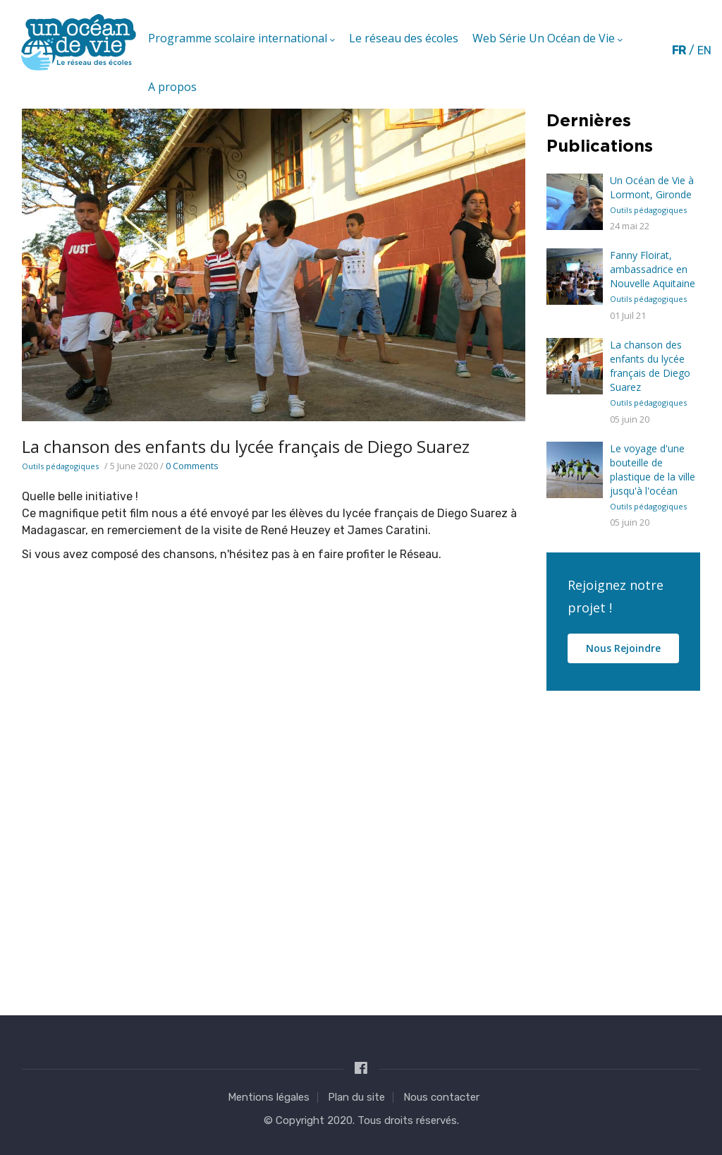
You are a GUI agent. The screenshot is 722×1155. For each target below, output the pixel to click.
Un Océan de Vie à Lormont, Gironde (652, 187)
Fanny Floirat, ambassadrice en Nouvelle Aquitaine (652, 269)
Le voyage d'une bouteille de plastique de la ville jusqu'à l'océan (652, 469)
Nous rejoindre (623, 648)
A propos (172, 87)
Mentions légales (269, 1097)
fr (679, 50)
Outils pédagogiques (60, 466)
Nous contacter (441, 1097)
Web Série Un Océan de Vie (547, 38)
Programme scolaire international (241, 38)
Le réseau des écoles (403, 38)
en (704, 50)
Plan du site (356, 1097)
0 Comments (192, 465)
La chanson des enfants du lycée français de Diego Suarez (650, 366)
